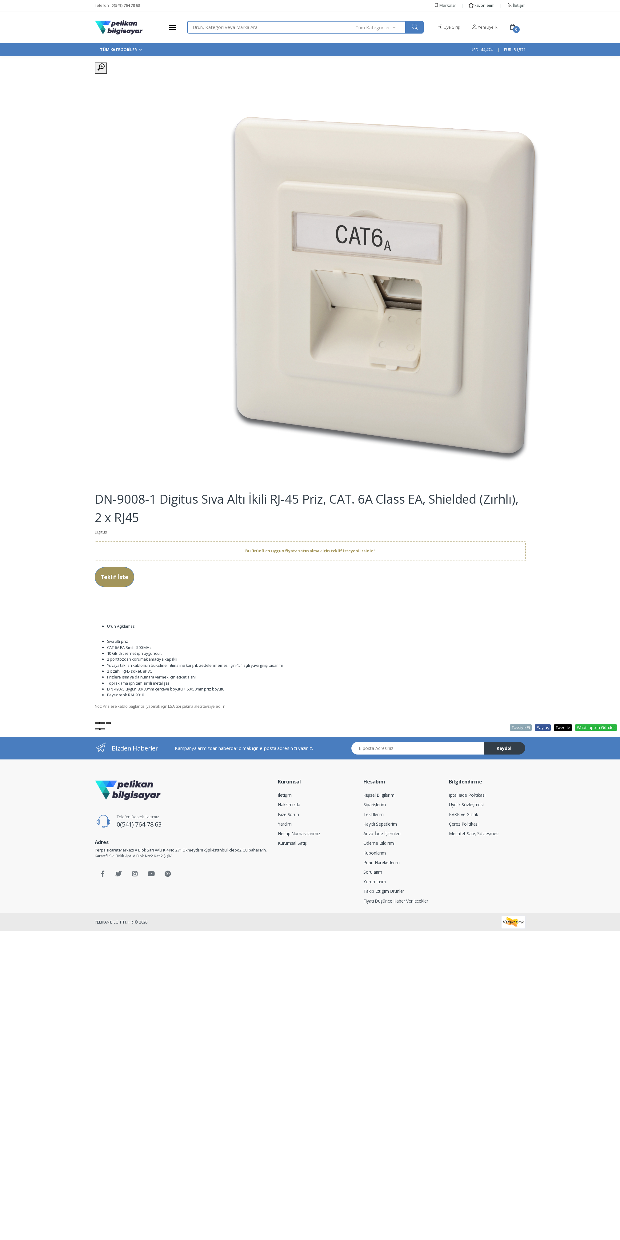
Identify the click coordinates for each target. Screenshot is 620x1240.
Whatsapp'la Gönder (596, 727)
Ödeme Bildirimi (378, 843)
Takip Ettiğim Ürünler (383, 891)
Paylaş (543, 727)
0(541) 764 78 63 (139, 824)
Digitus (101, 532)
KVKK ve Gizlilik (463, 814)
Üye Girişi (449, 27)
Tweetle (563, 727)
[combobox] (271, 27)
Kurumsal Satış (292, 843)
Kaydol (504, 748)
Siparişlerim (374, 804)
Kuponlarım (374, 853)
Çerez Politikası (463, 824)
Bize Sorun (288, 814)
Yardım (284, 824)
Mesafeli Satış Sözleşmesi (474, 833)
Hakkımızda (289, 804)
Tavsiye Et (521, 727)
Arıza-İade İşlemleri (381, 833)
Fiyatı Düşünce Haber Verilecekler (395, 901)
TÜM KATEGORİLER (118, 49)
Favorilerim (481, 5)
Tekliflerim (373, 814)
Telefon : (117, 5)
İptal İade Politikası (467, 795)
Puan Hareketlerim (381, 862)
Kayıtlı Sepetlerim (380, 824)
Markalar (445, 5)
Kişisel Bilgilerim (378, 795)
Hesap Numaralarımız (299, 833)
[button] (380, 27)
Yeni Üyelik (484, 27)
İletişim (516, 5)
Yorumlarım (374, 881)
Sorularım (372, 872)
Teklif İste (114, 577)
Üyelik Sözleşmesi (466, 804)
